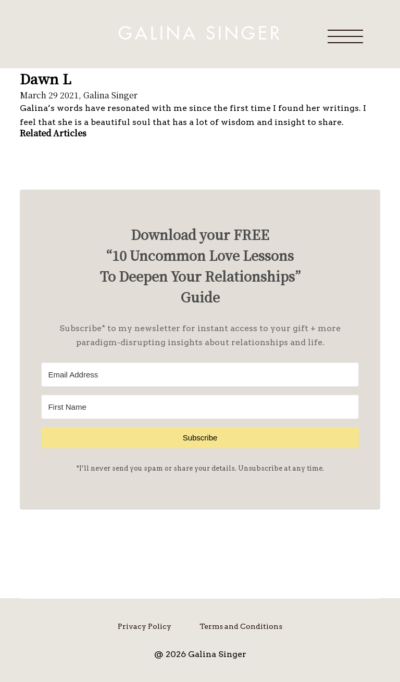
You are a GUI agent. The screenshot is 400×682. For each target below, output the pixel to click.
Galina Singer (200, 34)
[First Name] (199, 407)
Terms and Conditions (240, 626)
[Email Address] (199, 374)
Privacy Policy (144, 626)
